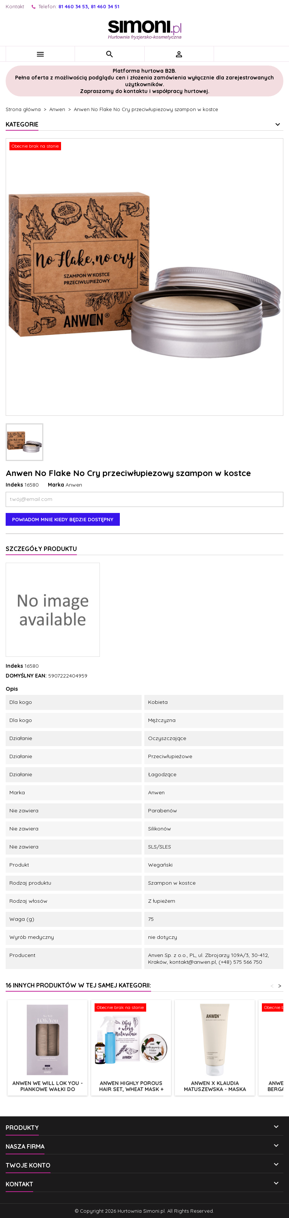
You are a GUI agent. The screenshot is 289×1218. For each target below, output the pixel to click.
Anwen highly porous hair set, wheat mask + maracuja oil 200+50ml (131, 1089)
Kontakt (15, 6)
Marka (56, 484)
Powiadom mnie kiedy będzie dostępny (62, 519)
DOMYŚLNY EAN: (26, 675)
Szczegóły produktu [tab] (41, 549)
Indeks (14, 484)
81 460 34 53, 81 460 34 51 (88, 6)
